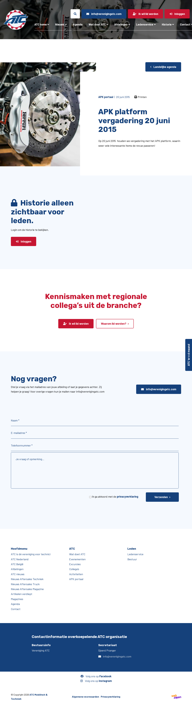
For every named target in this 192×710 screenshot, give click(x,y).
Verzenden (161, 497)
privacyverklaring (127, 496)
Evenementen (77, 559)
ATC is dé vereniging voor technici (30, 554)
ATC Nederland (20, 559)
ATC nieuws (17, 574)
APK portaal (76, 579)
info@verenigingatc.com (158, 389)
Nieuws (59, 24)
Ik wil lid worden (76, 323)
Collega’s (74, 569)
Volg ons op (96, 676)
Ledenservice (144, 24)
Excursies (75, 564)
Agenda (78, 24)
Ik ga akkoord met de (115, 496)
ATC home (40, 24)
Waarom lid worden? (113, 323)
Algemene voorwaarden (85, 696)
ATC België (17, 564)
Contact (15, 609)
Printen (140, 97)
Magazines (17, 599)
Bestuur (132, 559)
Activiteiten (76, 574)
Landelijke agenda (163, 66)
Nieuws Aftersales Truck (25, 584)
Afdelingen (121, 24)
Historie (167, 24)
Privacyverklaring (110, 696)
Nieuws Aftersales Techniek (27, 579)
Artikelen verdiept (21, 594)
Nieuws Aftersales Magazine (27, 589)
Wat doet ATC (97, 24)
